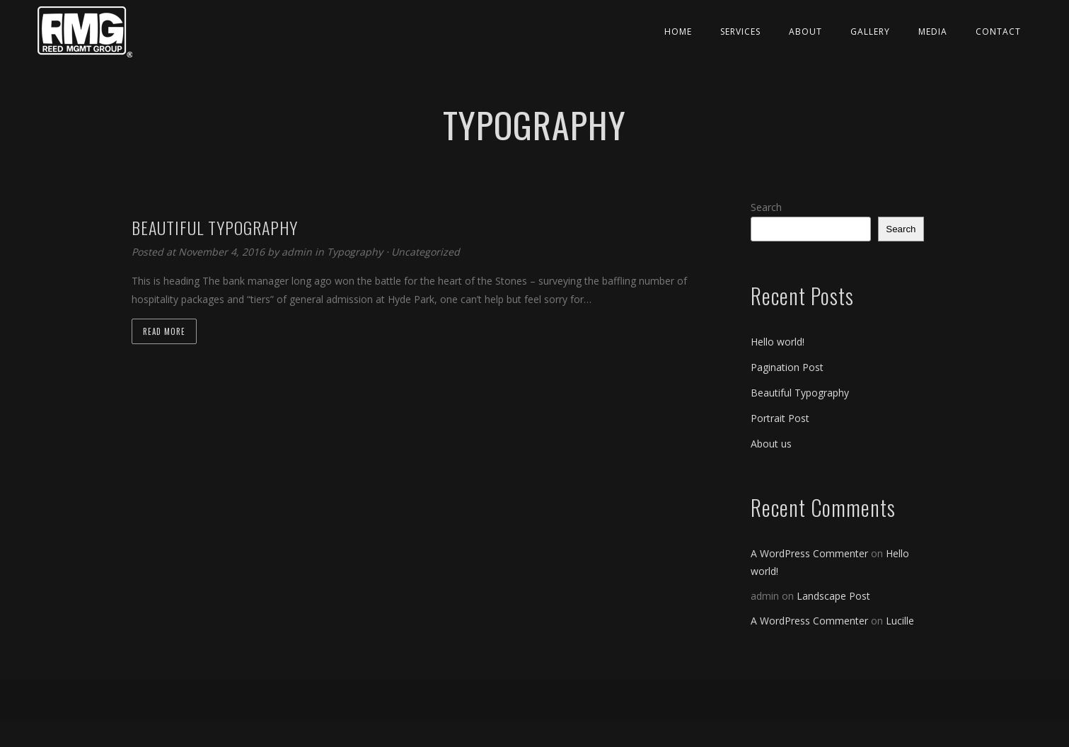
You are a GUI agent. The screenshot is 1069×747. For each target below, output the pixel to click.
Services (740, 31)
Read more (164, 331)
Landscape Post (833, 596)
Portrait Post (780, 418)
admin (298, 251)
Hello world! (777, 341)
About (805, 31)
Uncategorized (425, 251)
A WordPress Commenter (809, 553)
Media (932, 31)
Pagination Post (787, 367)
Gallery (870, 31)
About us (771, 443)
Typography (355, 251)
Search (766, 207)
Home (678, 31)
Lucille (900, 620)
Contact (998, 31)
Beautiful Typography (800, 392)
